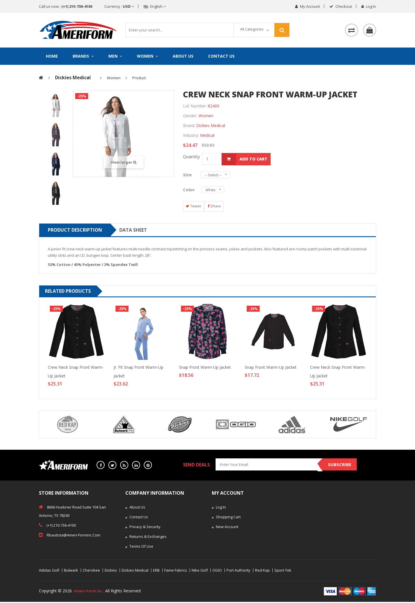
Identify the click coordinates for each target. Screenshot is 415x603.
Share (217, 207)
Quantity (192, 158)
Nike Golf (200, 571)
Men (115, 56)
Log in (368, 6)
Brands (83, 56)
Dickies (111, 571)
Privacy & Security (143, 528)
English (155, 6)
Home (52, 56)
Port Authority (238, 571)
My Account (307, 6)
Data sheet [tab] (133, 231)
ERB (156, 571)
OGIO (217, 571)
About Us (183, 56)
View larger (124, 164)
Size (189, 175)
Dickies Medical (135, 571)
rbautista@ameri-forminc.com (69, 536)
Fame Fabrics (175, 571)
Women (147, 56)
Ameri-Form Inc (89, 592)
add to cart (245, 160)
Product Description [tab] (75, 231)
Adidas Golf (49, 571)
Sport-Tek (282, 571)
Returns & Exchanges (146, 538)
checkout (340, 6)
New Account (225, 528)
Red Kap (262, 571)
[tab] (56, 106)
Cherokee (91, 571)
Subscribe (338, 466)
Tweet (194, 207)
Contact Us (221, 56)
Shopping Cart (226, 518)
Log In (219, 509)
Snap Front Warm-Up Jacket (205, 368)
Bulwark (71, 571)
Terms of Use (139, 548)
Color (189, 190)
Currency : (119, 6)
